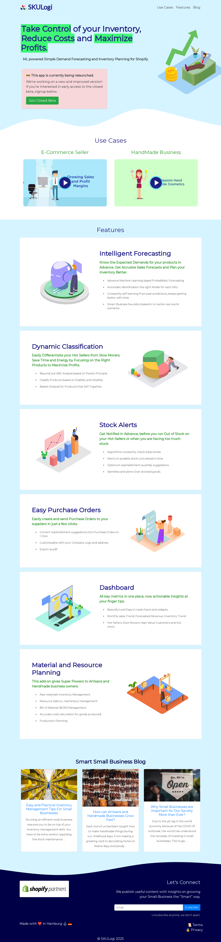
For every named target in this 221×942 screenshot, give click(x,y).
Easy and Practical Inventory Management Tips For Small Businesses (49, 809)
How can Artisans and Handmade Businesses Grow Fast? (110, 816)
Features (183, 7)
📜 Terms (195, 925)
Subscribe (191, 907)
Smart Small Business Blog (111, 761)
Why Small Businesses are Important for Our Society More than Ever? (172, 811)
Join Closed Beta (42, 101)
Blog (196, 7)
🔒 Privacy (194, 930)
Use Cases (165, 7)
